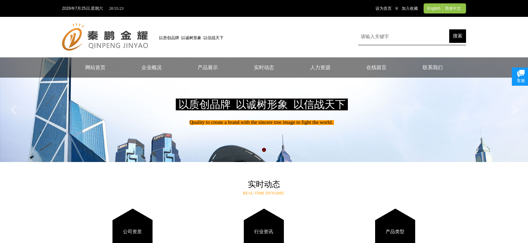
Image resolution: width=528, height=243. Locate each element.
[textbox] (403, 36)
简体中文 (453, 8)
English (433, 8)
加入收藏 (410, 8)
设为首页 (383, 8)
